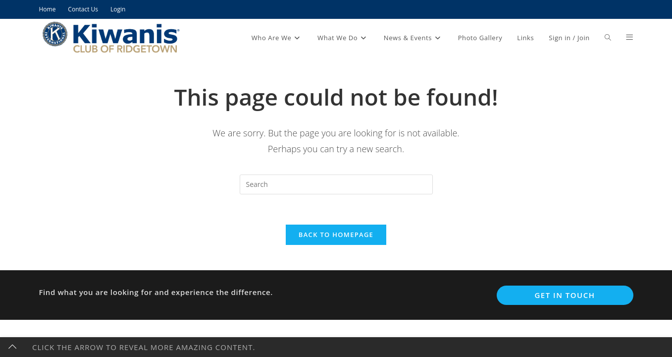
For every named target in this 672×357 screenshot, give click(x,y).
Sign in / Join (569, 37)
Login (117, 9)
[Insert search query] (336, 184)
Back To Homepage (336, 234)
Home (47, 9)
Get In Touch (564, 295)
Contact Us (83, 9)
